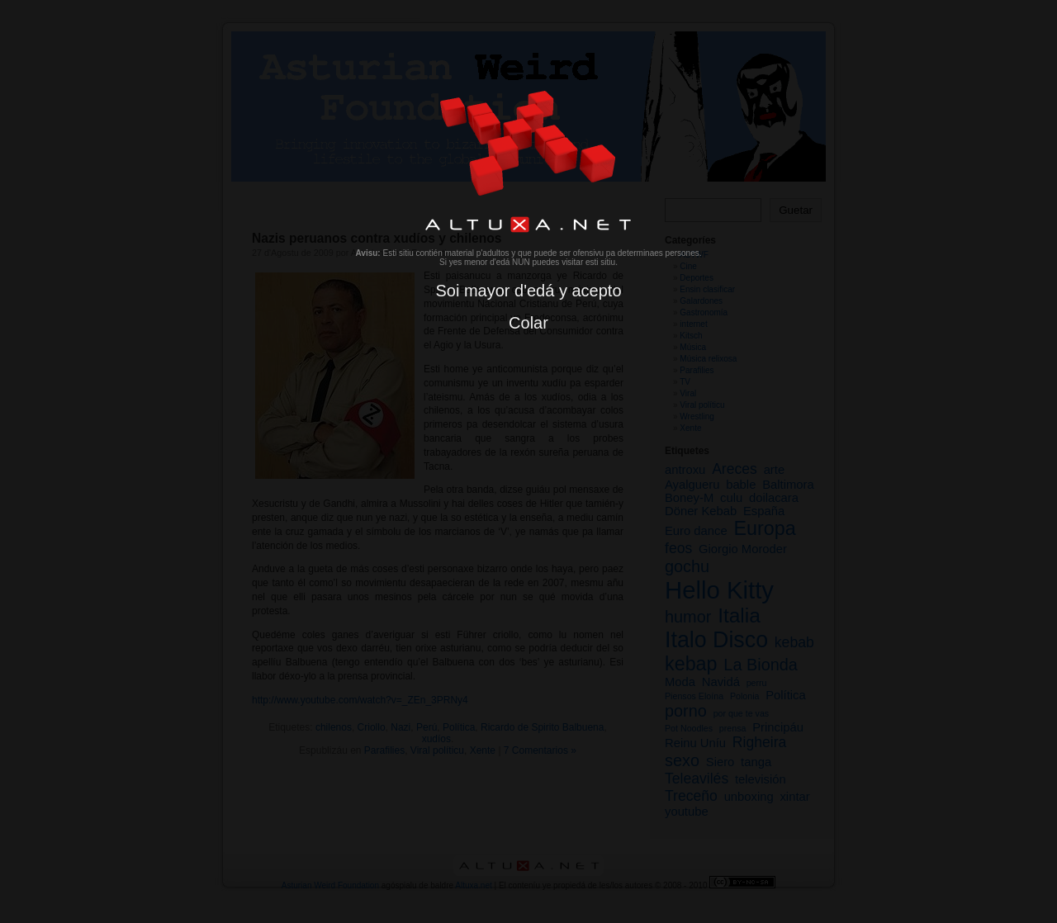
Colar (528, 323)
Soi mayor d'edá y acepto (528, 291)
